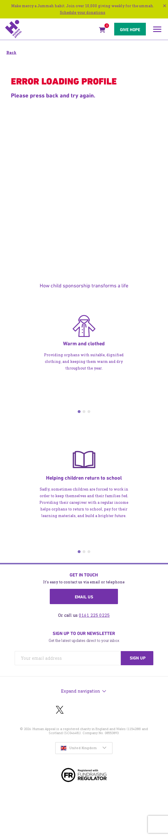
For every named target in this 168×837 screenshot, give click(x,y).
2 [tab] (84, 411)
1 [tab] (79, 411)
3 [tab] (88, 411)
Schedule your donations (82, 12)
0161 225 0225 (94, 615)
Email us (84, 597)
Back (11, 52)
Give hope (130, 29)
